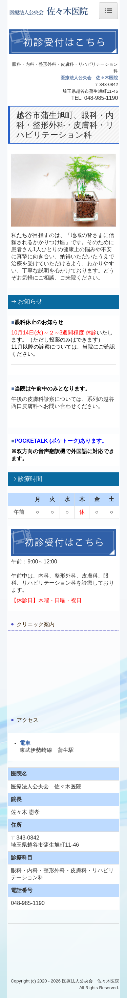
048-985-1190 (101, 98)
